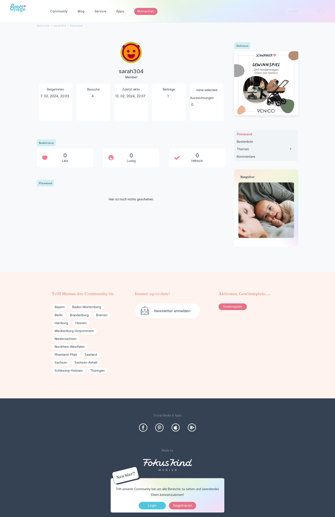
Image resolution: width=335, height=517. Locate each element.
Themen (266, 150)
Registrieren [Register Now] (182, 505)
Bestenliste (245, 141)
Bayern (60, 307)
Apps (120, 11)
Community (59, 11)
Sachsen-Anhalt (86, 362)
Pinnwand (244, 134)
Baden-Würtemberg (86, 307)
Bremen (101, 315)
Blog (81, 11)
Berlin (59, 315)
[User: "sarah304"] (131, 61)
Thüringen (97, 370)
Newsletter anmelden (172, 311)
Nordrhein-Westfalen (70, 346)
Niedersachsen (65, 339)
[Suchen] (321, 11)
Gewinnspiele (232, 306)
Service (100, 11)
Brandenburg (79, 315)
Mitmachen (145, 11)
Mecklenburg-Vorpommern (74, 331)
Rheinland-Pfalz (66, 354)
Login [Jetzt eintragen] (152, 505)
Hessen (81, 323)
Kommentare (246, 156)
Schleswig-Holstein (69, 370)
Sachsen (61, 362)
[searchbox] (305, 11)
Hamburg (61, 323)
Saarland (91, 354)
